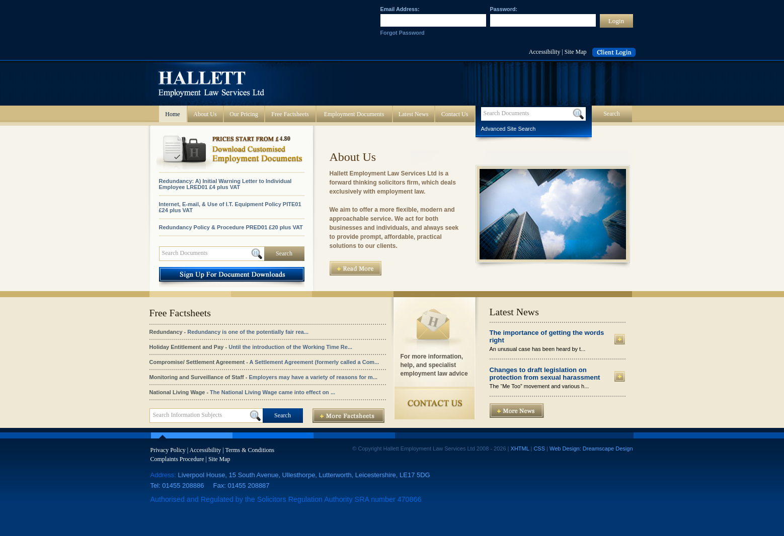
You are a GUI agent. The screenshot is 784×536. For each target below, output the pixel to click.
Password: (504, 9)
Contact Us (454, 114)
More (619, 339)
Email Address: (400, 9)
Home (172, 114)
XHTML (520, 448)
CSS (539, 448)
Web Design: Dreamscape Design (591, 448)
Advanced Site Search (508, 129)
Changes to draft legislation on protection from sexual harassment (545, 373)
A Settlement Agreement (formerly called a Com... (314, 362)
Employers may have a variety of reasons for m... (313, 377)
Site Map (576, 51)
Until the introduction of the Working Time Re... (290, 347)
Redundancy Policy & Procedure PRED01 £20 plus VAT (231, 227)
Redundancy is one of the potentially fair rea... (247, 332)
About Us (204, 114)
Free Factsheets (289, 114)
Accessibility (545, 51)
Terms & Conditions (249, 450)
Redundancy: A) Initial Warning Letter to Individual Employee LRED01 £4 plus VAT (225, 184)
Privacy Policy (168, 450)
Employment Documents (354, 114)
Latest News (414, 114)
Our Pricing (243, 114)
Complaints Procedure (177, 459)
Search (284, 253)
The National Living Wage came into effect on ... (272, 392)
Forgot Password (402, 33)
